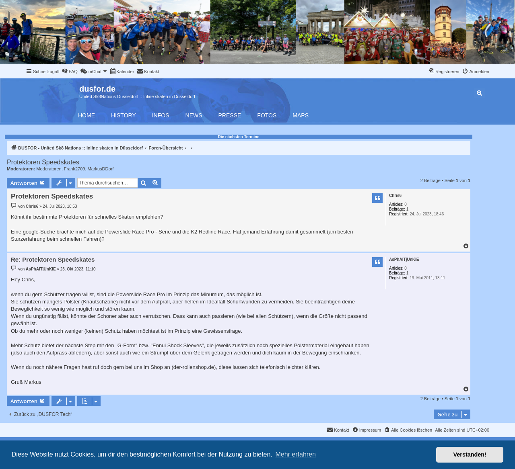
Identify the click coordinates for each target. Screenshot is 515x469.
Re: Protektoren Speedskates (53, 259)
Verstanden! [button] (469, 454)
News (193, 115)
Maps (301, 115)
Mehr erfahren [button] (295, 454)
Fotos (266, 115)
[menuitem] (70, 71)
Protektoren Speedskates (43, 162)
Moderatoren (48, 168)
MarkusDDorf (101, 168)
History (123, 115)
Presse (229, 115)
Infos (160, 115)
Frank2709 (74, 168)
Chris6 (395, 195)
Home (86, 115)
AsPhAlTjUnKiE (404, 259)
